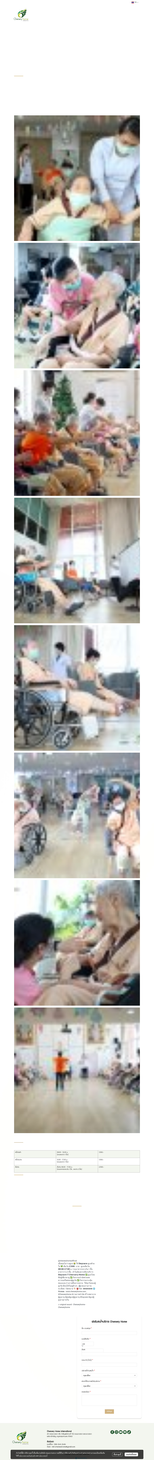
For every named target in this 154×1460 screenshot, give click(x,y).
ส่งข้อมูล (109, 1411)
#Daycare (84, 1297)
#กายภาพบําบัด (78, 1294)
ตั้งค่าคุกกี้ (117, 1454)
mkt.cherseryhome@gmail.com (63, 1447)
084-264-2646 (60, 1444)
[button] (135, 2)
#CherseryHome (64, 1294)
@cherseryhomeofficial (67, 1261)
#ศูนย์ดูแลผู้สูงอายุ (72, 1297)
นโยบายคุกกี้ (43, 1456)
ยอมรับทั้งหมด (131, 1454)
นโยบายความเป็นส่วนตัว (27, 1456)
